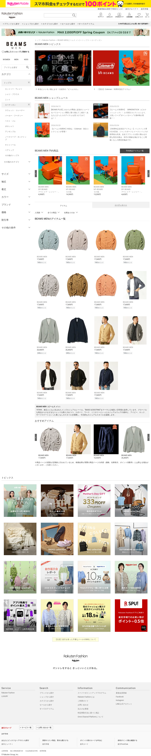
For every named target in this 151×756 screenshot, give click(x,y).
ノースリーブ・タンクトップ (15, 138)
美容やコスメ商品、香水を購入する (55, 739)
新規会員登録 (121, 691)
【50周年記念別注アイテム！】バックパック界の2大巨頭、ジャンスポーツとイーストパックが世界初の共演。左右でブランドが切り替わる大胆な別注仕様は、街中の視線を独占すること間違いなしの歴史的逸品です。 (129, 134)
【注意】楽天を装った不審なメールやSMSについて (75, 638)
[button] (51, 178)
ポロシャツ (9, 126)
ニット (7, 100)
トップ (37, 40)
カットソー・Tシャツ (13, 89)
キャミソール (10, 145)
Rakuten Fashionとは (86, 695)
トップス (8, 83)
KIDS (26, 59)
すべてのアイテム (47, 707)
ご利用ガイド (83, 699)
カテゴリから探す (47, 699)
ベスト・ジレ (10, 121)
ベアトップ (9, 150)
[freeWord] (16, 67)
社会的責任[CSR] (31, 749)
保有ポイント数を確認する (127, 739)
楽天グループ (130, 9)
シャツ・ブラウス (12, 94)
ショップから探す (47, 695)
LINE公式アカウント (124, 702)
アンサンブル (10, 132)
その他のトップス (12, 155)
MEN (16, 59)
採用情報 (43, 749)
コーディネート (121, 205)
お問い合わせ (83, 703)
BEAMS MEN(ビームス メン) (68, 40)
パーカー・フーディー (14, 116)
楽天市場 (144, 9)
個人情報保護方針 (16, 749)
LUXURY (4, 695)
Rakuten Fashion (48, 40)
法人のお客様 (83, 707)
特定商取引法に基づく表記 (88, 711)
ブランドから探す (47, 691)
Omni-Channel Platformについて (90, 715)
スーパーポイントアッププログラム (92, 691)
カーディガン (10, 105)
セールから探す (46, 703)
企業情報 (4, 749)
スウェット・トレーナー (15, 110)
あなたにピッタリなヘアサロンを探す (15, 739)
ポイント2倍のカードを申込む (91, 739)
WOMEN (6, 59)
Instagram (120, 698)
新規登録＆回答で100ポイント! (110, 9)
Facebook (120, 695)
